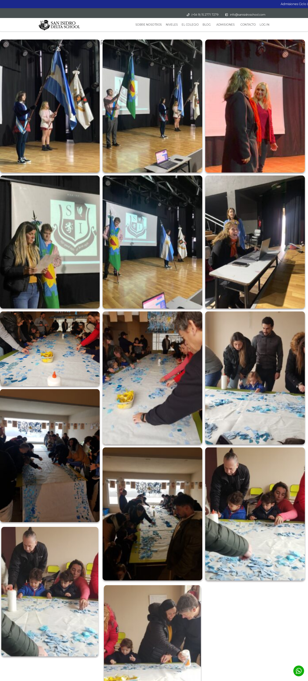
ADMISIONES (225, 24)
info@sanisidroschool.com (247, 14)
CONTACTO (248, 24)
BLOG (206, 24)
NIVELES (172, 24)
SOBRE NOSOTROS (148, 24)
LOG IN (264, 24)
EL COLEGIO (190, 24)
